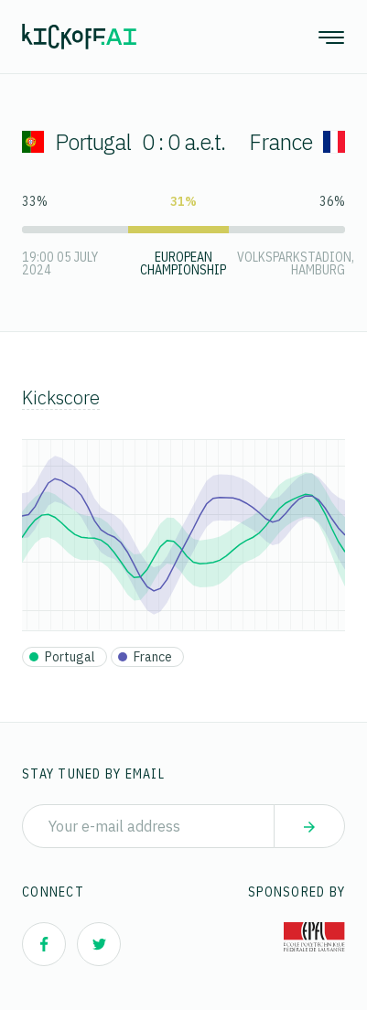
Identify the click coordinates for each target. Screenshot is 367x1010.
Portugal (76, 141)
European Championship (183, 263)
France (297, 141)
